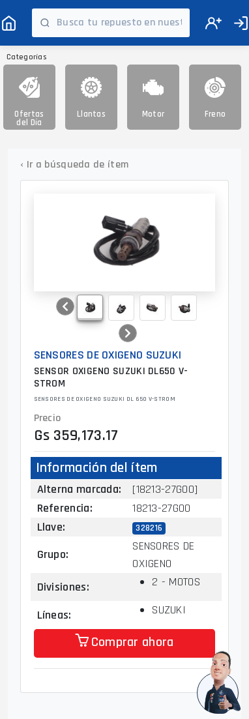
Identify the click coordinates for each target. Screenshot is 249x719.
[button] (65, 306)
